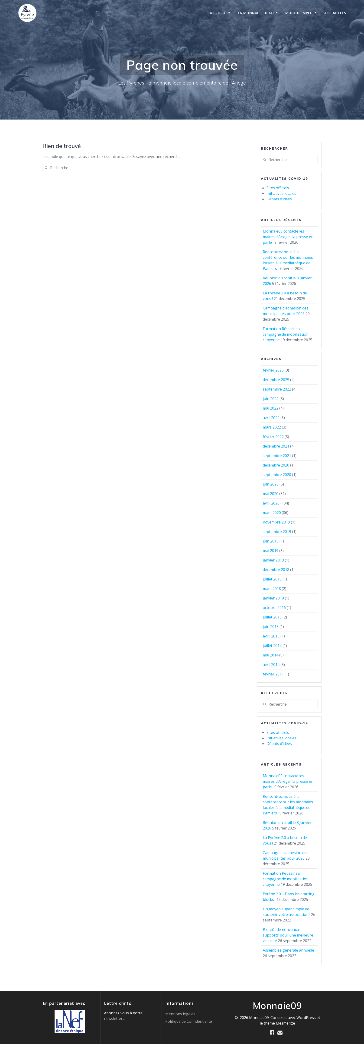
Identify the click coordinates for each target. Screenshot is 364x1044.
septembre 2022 (277, 389)
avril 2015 (271, 636)
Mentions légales (180, 1013)
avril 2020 (271, 503)
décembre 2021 (276, 446)
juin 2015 (271, 626)
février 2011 (273, 674)
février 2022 (273, 436)
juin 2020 (271, 484)
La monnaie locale (256, 13)
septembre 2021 (277, 455)
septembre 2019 (277, 531)
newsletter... (114, 1018)
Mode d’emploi (299, 13)
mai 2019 (270, 550)
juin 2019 (271, 541)
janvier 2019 (273, 560)
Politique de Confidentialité (188, 1021)
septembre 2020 (277, 474)
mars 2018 (272, 588)
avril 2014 (271, 664)
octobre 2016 (274, 607)
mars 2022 (272, 427)
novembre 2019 (276, 522)
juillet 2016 (272, 617)
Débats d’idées (279, 199)
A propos (219, 13)
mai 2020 (270, 493)
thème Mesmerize (279, 1022)
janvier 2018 (273, 598)
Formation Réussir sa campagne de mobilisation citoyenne (286, 334)
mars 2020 (272, 512)
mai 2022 (270, 408)
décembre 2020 (276, 465)
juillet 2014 (272, 645)
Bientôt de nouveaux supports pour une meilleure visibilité (288, 935)
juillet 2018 (272, 579)
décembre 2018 (276, 569)
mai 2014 (270, 655)
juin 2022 (271, 398)
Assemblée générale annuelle (288, 950)
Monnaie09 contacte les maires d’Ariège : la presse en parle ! (288, 237)
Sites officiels (277, 187)
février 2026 (273, 370)
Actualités (335, 13)
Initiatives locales (281, 193)
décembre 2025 (276, 379)
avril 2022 (271, 417)
